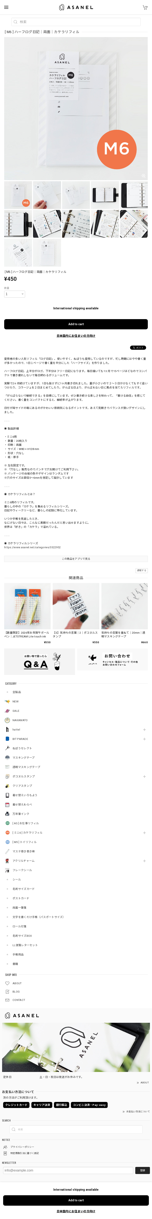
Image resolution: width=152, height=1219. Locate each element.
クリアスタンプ (22, 785)
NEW (16, 701)
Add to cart (76, 324)
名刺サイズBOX (22, 935)
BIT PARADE (20, 739)
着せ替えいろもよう (25, 795)
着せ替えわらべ (22, 804)
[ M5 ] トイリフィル (25, 842)
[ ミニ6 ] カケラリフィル (28, 832)
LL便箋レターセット (25, 945)
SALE (16, 710)
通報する (141, 570)
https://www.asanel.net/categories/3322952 (32, 547)
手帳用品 (18, 954)
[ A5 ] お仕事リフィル (26, 823)
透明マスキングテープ (26, 767)
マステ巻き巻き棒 (24, 851)
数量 (6, 288)
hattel (16, 729)
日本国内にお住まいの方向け (76, 335)
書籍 (15, 963)
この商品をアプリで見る (76, 558)
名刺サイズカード (24, 889)
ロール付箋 (20, 926)
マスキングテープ (23, 757)
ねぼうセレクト (22, 748)
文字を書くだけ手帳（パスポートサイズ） (39, 917)
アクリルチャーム (23, 860)
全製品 (17, 692)
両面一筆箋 (20, 907)
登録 (142, 1170)
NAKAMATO (20, 720)
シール (17, 879)
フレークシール (22, 870)
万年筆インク (21, 814)
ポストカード (21, 898)
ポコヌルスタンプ (24, 776)
